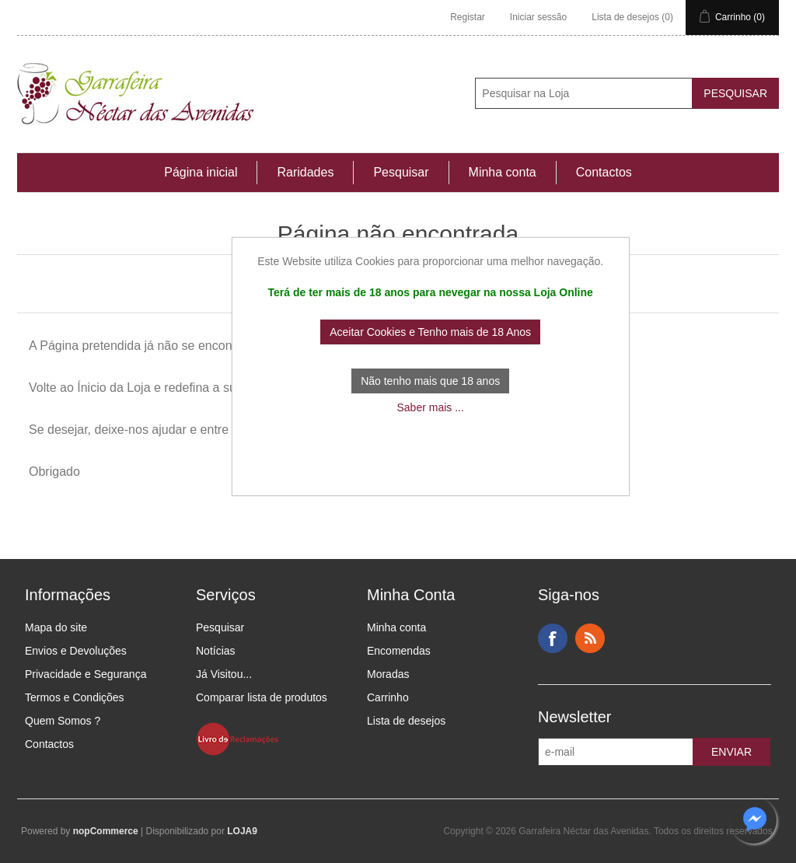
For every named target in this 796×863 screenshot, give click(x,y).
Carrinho (388, 697)
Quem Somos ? (62, 721)
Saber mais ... (429, 407)
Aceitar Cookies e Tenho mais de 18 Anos (430, 332)
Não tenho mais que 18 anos (430, 381)
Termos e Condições (74, 697)
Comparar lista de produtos (261, 697)
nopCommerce (105, 831)
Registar (467, 17)
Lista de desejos (406, 721)
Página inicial (200, 172)
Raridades (305, 172)
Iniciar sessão (538, 17)
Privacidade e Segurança (85, 674)
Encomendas (399, 651)
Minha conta (502, 172)
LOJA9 (242, 831)
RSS (590, 638)
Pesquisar (400, 172)
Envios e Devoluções (76, 651)
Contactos (604, 172)
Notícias (216, 651)
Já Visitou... (224, 674)
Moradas (388, 674)
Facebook (552, 638)
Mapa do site (56, 627)
